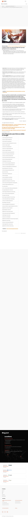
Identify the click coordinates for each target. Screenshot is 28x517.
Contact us (3, 494)
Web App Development (17, 501)
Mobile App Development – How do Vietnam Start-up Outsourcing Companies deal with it (14, 125)
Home (3, 6)
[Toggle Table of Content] (26, 4)
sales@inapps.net (7, 443)
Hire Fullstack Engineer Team (5, 503)
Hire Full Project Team (4, 502)
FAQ (2, 493)
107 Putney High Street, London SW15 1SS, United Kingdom (13, 446)
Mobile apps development (10, 6)
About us (3, 490)
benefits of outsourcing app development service (16, 46)
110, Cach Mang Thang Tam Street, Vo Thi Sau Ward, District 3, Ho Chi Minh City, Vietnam (15, 440)
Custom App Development (18, 500)
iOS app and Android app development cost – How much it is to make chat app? (13, 128)
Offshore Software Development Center (6, 500)
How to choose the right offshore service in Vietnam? (14, 130)
